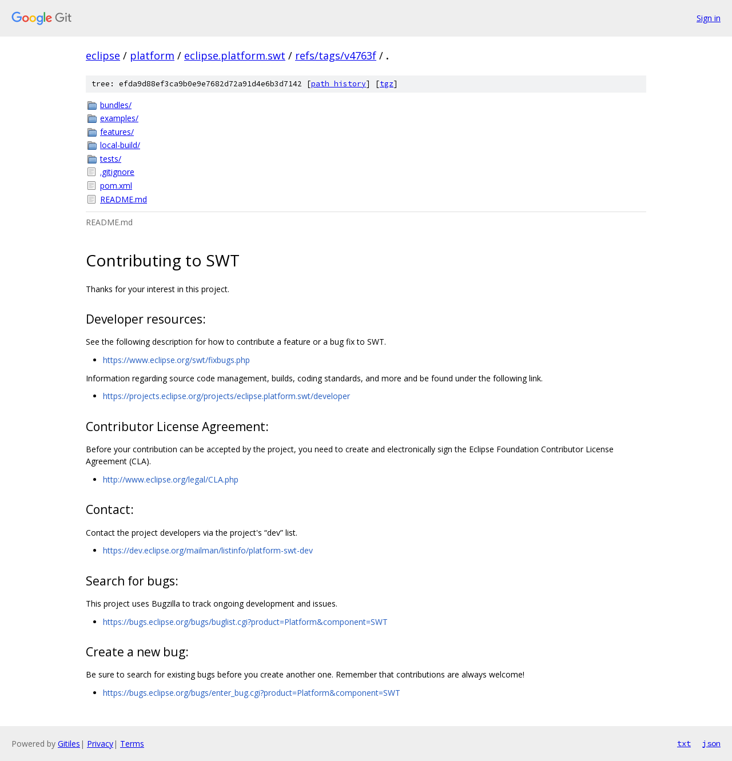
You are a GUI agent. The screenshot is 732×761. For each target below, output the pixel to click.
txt (684, 743)
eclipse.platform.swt (234, 55)
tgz (386, 84)
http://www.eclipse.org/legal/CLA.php (170, 479)
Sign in (709, 18)
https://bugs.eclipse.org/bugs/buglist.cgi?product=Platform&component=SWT (245, 621)
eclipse (103, 55)
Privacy (100, 743)
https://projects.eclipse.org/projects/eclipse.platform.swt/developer (226, 396)
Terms (132, 743)
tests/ (110, 158)
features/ (117, 131)
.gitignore (117, 171)
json (711, 743)
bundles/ (116, 104)
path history (338, 84)
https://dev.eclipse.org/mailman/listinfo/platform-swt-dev (208, 550)
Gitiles (69, 743)
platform (152, 55)
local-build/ (120, 145)
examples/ (119, 118)
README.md (123, 199)
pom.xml (116, 185)
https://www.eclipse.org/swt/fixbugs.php (176, 359)
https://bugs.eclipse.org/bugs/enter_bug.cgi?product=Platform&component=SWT (251, 692)
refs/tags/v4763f (335, 55)
